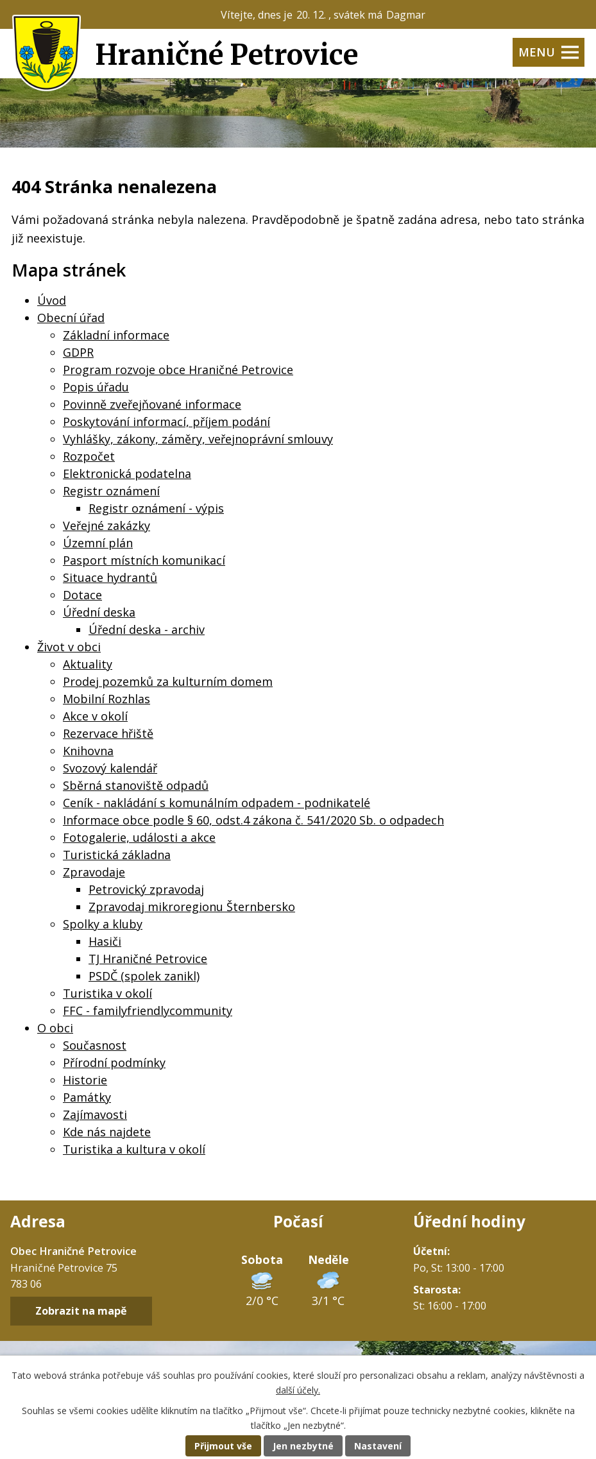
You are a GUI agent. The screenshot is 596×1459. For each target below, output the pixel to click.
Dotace (82, 594)
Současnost (94, 1045)
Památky (87, 1097)
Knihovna (88, 750)
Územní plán (98, 542)
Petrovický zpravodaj (146, 889)
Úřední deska (99, 612)
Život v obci (69, 646)
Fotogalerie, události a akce (139, 837)
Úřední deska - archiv (147, 629)
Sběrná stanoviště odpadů (136, 785)
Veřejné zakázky (106, 525)
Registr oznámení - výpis (156, 508)
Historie (85, 1080)
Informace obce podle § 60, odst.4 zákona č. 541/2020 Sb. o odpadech (253, 820)
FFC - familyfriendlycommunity (147, 1010)
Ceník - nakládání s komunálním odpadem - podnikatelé (216, 802)
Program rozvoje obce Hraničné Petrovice (178, 369)
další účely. (298, 1390)
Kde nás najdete (107, 1131)
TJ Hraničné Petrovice (148, 958)
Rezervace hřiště (108, 733)
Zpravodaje (94, 872)
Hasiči (105, 941)
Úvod (51, 300)
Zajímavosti (95, 1114)
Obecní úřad (71, 317)
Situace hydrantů (110, 577)
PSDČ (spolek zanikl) (144, 976)
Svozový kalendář (110, 768)
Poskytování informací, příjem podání (166, 421)
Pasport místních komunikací (144, 560)
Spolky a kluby (102, 924)
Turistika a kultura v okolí (134, 1149)
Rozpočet (89, 456)
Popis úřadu (96, 387)
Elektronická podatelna (127, 473)
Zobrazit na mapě (81, 1311)
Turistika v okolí (107, 993)
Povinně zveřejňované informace (152, 404)
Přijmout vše (223, 1446)
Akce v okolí (95, 716)
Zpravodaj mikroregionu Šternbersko (192, 906)
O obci (55, 1028)
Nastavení (378, 1446)
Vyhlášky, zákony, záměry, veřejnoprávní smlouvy (198, 439)
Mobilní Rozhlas (106, 698)
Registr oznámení (111, 491)
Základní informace (116, 335)
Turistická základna (117, 854)
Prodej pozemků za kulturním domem (168, 681)
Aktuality (87, 664)
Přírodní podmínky (114, 1062)
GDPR (78, 352)
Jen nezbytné (303, 1446)
